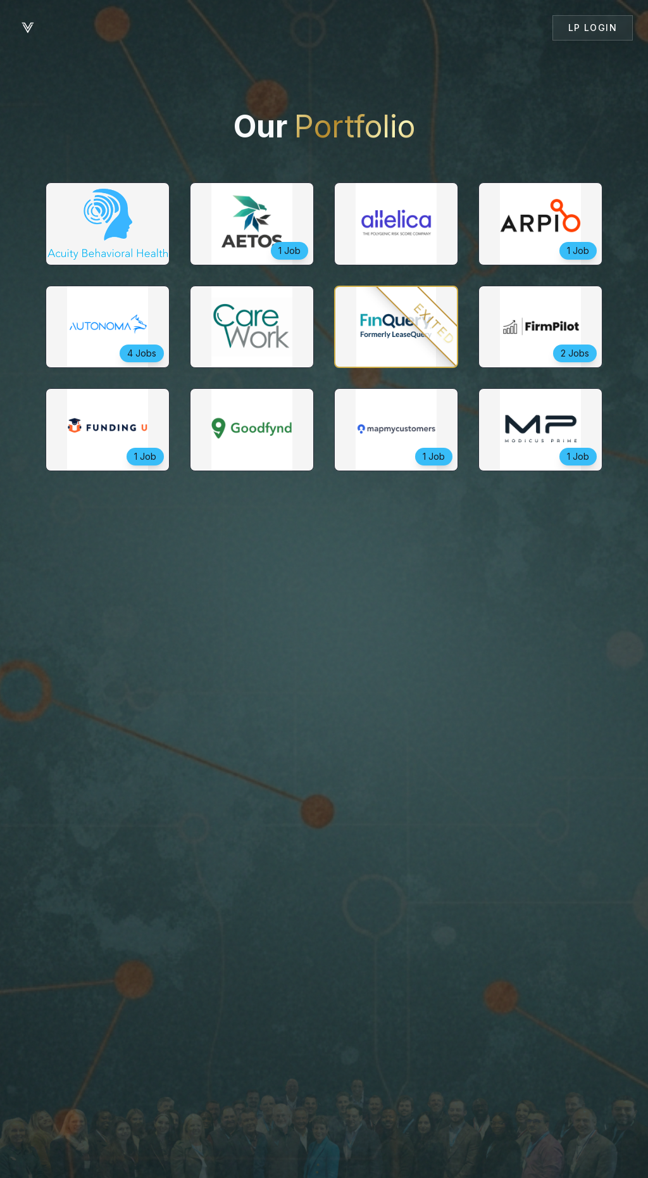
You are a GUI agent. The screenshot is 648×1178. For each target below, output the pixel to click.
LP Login (592, 27)
